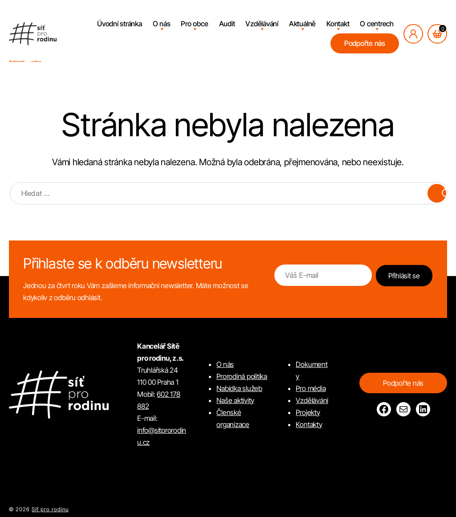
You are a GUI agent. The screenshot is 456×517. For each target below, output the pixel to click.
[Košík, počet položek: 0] (437, 34)
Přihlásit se (404, 275)
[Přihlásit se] (413, 34)
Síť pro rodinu (50, 509)
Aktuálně (302, 23)
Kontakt (337, 23)
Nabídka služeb (239, 388)
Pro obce (194, 23)
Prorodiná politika (241, 376)
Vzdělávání (261, 23)
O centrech (377, 23)
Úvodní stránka (119, 23)
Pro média (311, 388)
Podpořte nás (364, 43)
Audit (227, 23)
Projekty (308, 412)
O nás (162, 23)
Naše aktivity (235, 400)
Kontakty (309, 424)
